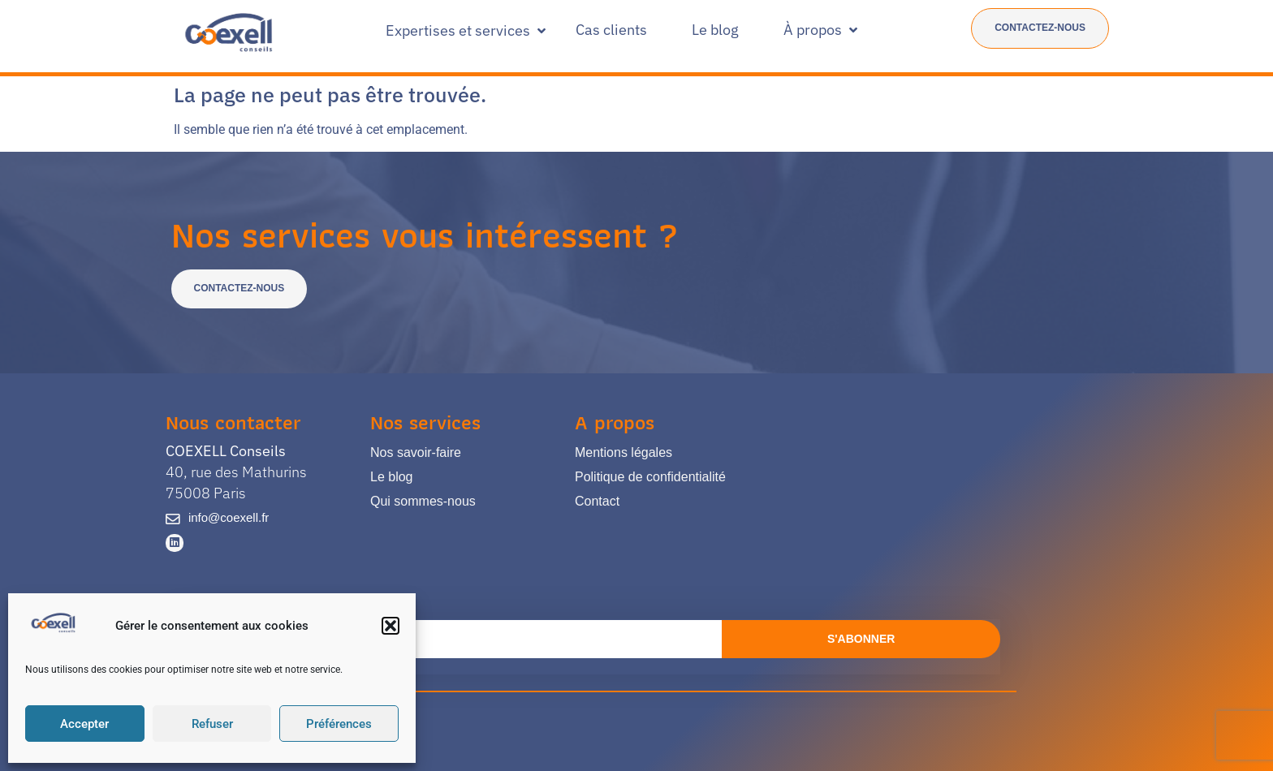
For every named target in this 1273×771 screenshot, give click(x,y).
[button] (390, 626)
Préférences (339, 724)
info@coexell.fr (227, 517)
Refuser (212, 724)
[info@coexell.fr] (172, 519)
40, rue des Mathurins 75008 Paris (236, 471)
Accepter (84, 724)
